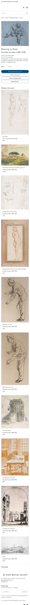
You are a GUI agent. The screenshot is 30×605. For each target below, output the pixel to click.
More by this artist (15, 75)
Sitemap (23, 600)
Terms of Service (6, 597)
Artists (6, 17)
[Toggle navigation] (27, 7)
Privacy (19, 600)
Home (2, 17)
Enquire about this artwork (15, 71)
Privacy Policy (24, 595)
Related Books (15, 81)
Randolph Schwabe (14, 17)
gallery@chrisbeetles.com (7, 580)
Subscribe (24, 591)
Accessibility (15, 600)
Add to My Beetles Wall (15, 78)
